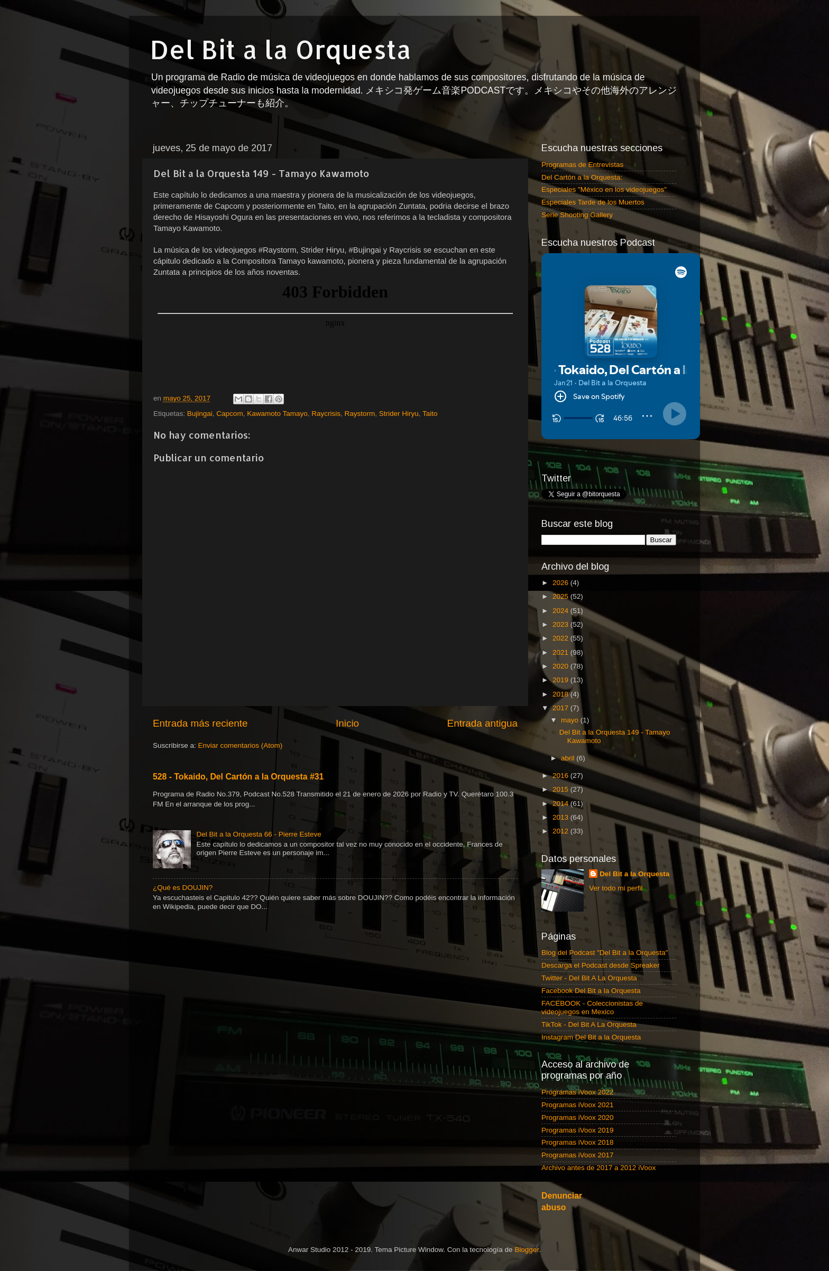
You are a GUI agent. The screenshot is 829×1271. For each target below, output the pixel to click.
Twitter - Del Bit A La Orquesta (589, 978)
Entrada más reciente (200, 723)
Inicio (347, 723)
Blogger (526, 1250)
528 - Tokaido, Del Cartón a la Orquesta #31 (238, 776)
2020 (561, 666)
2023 (561, 624)
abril (568, 758)
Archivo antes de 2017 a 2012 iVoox (598, 1168)
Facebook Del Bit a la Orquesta (591, 991)
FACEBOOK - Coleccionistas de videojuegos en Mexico (592, 1007)
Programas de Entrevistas (582, 165)
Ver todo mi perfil (615, 888)
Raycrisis (325, 414)
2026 (561, 583)
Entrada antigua (482, 723)
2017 (561, 708)
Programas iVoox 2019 (577, 1130)
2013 (561, 817)
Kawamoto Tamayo (277, 414)
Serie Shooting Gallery (577, 215)
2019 (561, 680)
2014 (561, 804)
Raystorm (360, 414)
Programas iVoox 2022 (577, 1092)
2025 (561, 596)
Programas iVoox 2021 (577, 1105)
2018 (561, 694)
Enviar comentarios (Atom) (240, 745)
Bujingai (200, 414)
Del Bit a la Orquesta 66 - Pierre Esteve (258, 834)
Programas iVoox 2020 (577, 1117)
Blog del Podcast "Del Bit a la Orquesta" (604, 953)
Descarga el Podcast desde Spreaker (600, 965)
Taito (430, 414)
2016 (561, 776)
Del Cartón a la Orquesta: (581, 177)
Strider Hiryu (399, 414)
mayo (571, 720)
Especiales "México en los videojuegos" (604, 189)
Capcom (229, 414)
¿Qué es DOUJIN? (183, 888)
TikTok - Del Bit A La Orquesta (589, 1024)
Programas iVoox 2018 (577, 1142)
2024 (561, 611)
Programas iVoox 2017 (577, 1155)
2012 (561, 831)
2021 (561, 652)
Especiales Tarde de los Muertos (592, 202)
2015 (561, 789)
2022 (561, 638)
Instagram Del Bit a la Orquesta (591, 1037)
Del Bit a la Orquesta (280, 49)
